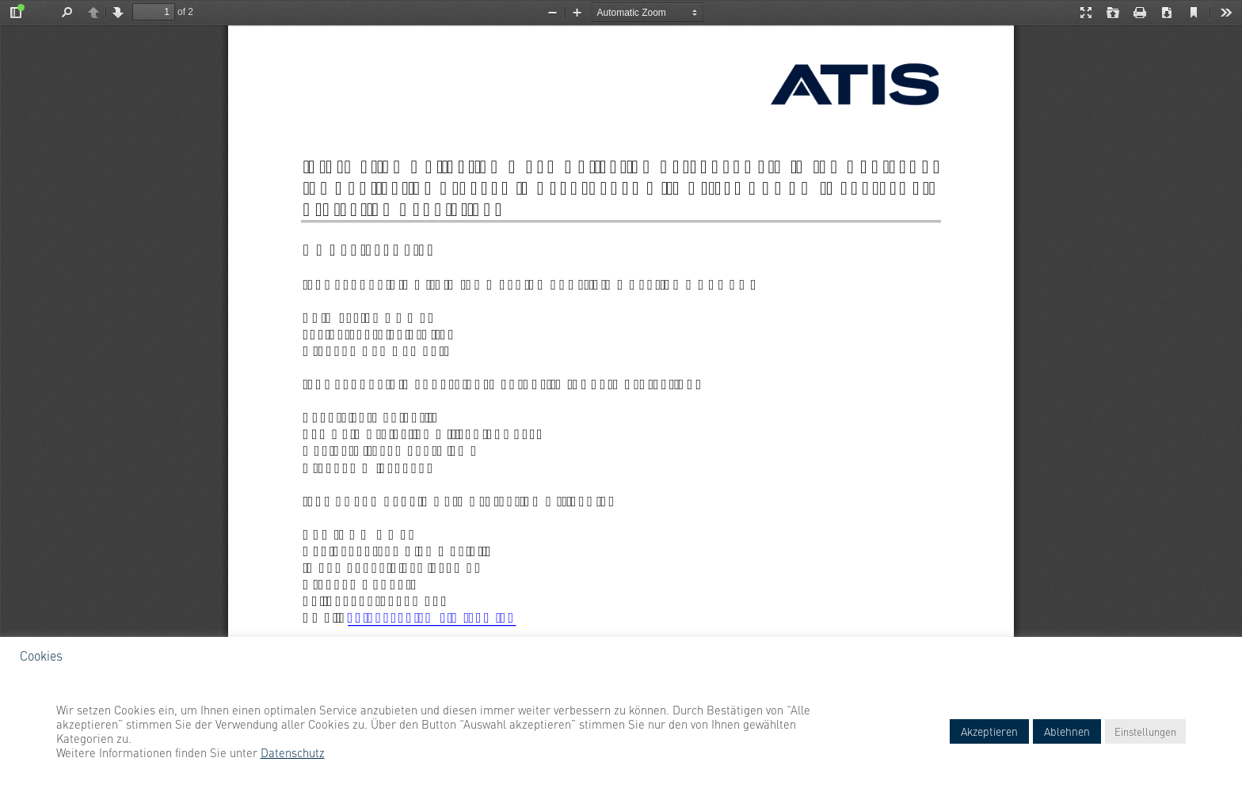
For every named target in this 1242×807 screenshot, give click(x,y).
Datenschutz (293, 752)
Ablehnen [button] (1067, 731)
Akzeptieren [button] (989, 731)
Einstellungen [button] (1145, 731)
